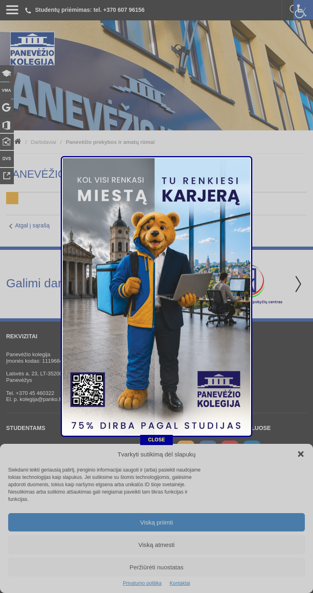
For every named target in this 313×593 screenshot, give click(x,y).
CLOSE (156, 356)
